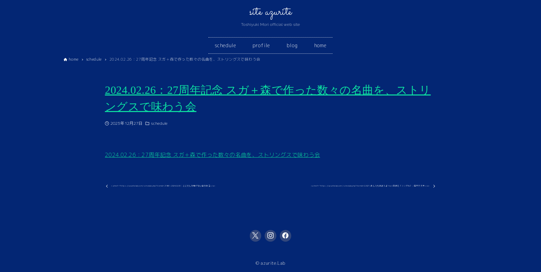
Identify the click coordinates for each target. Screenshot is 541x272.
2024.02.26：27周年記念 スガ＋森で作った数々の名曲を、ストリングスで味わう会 (212, 155)
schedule (159, 123)
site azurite (270, 12)
